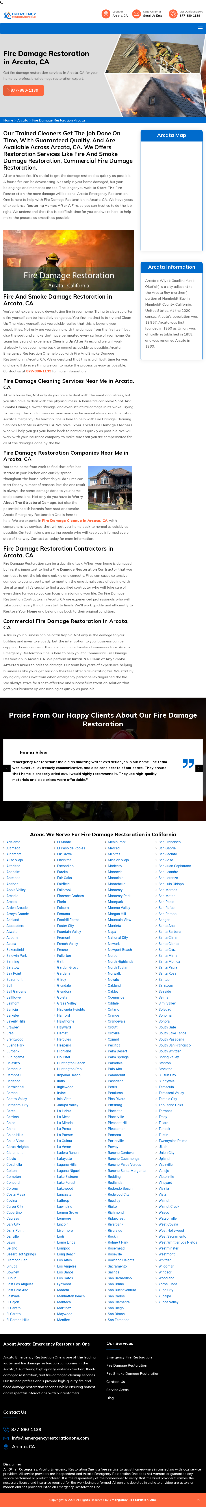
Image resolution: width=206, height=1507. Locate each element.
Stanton (165, 1063)
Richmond (116, 1212)
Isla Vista (64, 1099)
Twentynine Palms (173, 1141)
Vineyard (165, 1183)
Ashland (12, 920)
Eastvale (13, 1296)
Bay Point (13, 973)
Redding (114, 1177)
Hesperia (64, 1045)
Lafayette (64, 1159)
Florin (61, 902)
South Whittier (170, 1051)
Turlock (164, 1129)
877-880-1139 (190, 15)
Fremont (63, 938)
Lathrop (63, 1201)
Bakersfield (15, 950)
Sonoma (165, 1015)
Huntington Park (69, 1069)
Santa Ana (167, 926)
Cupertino (14, 1212)
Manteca (64, 1302)
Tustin (163, 1135)
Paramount (116, 1075)
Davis (10, 1242)
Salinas (113, 1272)
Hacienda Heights (71, 1009)
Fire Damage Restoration (126, 1365)
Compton (13, 1177)
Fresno (62, 950)
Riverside (115, 1230)
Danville (12, 1236)
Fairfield (63, 884)
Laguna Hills (66, 1164)
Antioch (12, 884)
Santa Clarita (169, 944)
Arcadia (12, 896)
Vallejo (164, 1171)
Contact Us (115, 1381)
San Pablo (166, 902)
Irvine (61, 1093)
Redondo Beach (120, 1188)
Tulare (163, 1123)
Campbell (13, 1075)
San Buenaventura (122, 1290)
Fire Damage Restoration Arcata (58, 120)
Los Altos (64, 1260)
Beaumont (14, 979)
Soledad (165, 1009)
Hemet (62, 1033)
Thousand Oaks (171, 1105)
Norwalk (114, 973)
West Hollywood (171, 1230)
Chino (10, 1129)
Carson (12, 1093)
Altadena (13, 866)
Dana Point (15, 1230)
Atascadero (15, 926)
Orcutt (113, 1027)
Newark (114, 944)
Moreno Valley (119, 908)
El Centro (13, 1308)
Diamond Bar (16, 1260)
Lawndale (64, 1206)
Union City (166, 1153)
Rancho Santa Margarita (127, 1171)
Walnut (164, 1201)
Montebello (117, 884)
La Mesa (64, 1117)
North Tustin (117, 967)
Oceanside (116, 997)
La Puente (65, 1135)
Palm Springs (118, 1057)
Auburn (12, 938)
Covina (11, 1201)
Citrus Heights (17, 1147)
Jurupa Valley (67, 1105)
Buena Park (15, 1045)
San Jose (166, 860)
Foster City (65, 926)
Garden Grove (67, 967)
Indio (61, 1081)
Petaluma (115, 1093)
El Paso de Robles (71, 848)
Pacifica (114, 1045)
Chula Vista (15, 1141)
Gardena (63, 973)
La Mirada (65, 1123)
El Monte (64, 842)
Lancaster (65, 1194)
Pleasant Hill (118, 1123)
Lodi (60, 1236)
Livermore (65, 1230)
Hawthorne (65, 1021)
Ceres (10, 1111)
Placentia (115, 1111)
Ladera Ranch (67, 1153)
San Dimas (116, 1314)
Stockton (166, 1069)
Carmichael (15, 1087)
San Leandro (168, 872)
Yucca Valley (168, 1302)
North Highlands (121, 961)
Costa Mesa (15, 1194)
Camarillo (13, 1069)
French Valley (67, 944)
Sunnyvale (166, 1081)
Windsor (165, 1272)
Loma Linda (66, 1242)
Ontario (113, 1009)
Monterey (115, 890)
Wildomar (166, 1266)
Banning (12, 961)
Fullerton (64, 956)
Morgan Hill (117, 914)
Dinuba (11, 1266)
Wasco (164, 1212)
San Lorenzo (168, 878)
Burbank (12, 1051)
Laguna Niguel (68, 1171)
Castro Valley (16, 1099)
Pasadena (116, 1081)
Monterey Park (119, 896)
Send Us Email (153, 15)
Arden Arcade (17, 908)
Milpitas (114, 854)
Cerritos (12, 1117)
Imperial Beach (68, 1075)
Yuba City (166, 1290)
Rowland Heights (121, 1260)
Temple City (168, 1099)
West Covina (168, 1224)
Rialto (112, 1206)
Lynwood (64, 1284)
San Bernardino (120, 1278)
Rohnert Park (118, 1242)
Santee (164, 979)
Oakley (113, 991)
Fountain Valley (69, 932)
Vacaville (166, 1164)
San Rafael (167, 908)
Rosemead (116, 1248)
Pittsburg (115, 1105)
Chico (10, 1123)
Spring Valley (169, 1057)
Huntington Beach (71, 1063)
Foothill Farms (68, 920)
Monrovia (115, 872)
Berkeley (13, 1015)
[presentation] (7, 768)
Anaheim (13, 872)
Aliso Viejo (14, 860)
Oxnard (113, 1039)
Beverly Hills (16, 1021)
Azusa (11, 944)
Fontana (63, 914)
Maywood (64, 1314)
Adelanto (13, 842)
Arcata (22, 120)
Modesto (115, 866)
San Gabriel (167, 848)
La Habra (64, 1111)
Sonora (164, 1021)
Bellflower (14, 997)
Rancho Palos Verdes (124, 1164)
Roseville (115, 1254)
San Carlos (116, 1296)
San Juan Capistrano (175, 866)
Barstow (12, 967)
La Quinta (64, 1141)
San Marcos (168, 890)
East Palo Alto (17, 1290)
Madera (63, 1290)
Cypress (12, 1218)
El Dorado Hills (17, 1320)
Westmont (167, 1254)
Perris (112, 1087)
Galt (60, 961)
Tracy (163, 1117)
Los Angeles (66, 1266)
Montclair (115, 878)
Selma (164, 997)
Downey (12, 1272)
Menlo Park (117, 842)
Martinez (64, 1308)
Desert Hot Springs (21, 1254)
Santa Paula (168, 967)
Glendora (64, 991)
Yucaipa (165, 1296)
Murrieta (114, 926)
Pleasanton (117, 1129)
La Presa (64, 1129)
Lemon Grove (67, 1212)
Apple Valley (16, 890)
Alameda (13, 848)
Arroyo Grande (17, 914)
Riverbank (115, 1224)
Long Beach (66, 1254)
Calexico (13, 1063)
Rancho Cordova (121, 1153)
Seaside (165, 991)
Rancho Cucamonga (124, 1159)
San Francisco (170, 842)
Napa (112, 932)
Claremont (14, 1153)
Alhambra (14, 854)
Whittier (165, 1260)
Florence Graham (70, 896)
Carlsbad (13, 1081)
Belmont (13, 1003)
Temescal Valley (171, 1093)
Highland (64, 1051)
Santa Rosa (167, 973)
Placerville (116, 1117)
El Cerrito (13, 1314)
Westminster (168, 1248)
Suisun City (167, 1075)
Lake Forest (66, 1183)
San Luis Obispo (171, 884)
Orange (113, 1015)
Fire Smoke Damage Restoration (132, 1373)
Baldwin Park (16, 956)
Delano (11, 1248)
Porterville (116, 1141)
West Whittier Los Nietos (178, 1242)
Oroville (114, 1033)
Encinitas (64, 860)
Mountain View (119, 920)
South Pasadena (171, 1039)
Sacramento (117, 1266)
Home (8, 120)
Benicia (12, 1009)
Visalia (164, 1188)
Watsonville (168, 1218)
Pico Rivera (116, 1099)
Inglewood (65, 1087)
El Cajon (12, 1302)
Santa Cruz (167, 950)
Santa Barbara (170, 932)
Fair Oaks (64, 878)
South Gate (167, 1027)
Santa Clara (168, 938)
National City (118, 938)
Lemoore (64, 1218)
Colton (11, 1171)
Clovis (11, 1159)
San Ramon (168, 914)
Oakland (114, 985)
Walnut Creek (169, 1206)
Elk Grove (64, 854)
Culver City (14, 1206)
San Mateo (167, 896)
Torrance (166, 1111)
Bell (9, 985)
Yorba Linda (168, 1284)
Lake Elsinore (67, 1177)
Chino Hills (14, 1135)
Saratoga (166, 985)
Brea (9, 1033)
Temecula (166, 1087)
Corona (12, 1188)
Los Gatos (65, 1278)
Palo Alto (115, 1069)
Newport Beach (120, 950)
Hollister (63, 1057)
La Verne (64, 1147)
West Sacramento (172, 1236)
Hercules (64, 1039)
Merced (114, 848)
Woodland (166, 1278)
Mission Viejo (118, 860)
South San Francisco (175, 1045)
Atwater (12, 932)
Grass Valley (66, 1003)
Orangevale (117, 1021)
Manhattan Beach (71, 1296)
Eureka (62, 872)
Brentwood (14, 1039)
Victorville (166, 1177)
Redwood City (119, 1194)
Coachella (14, 1164)
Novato (113, 979)
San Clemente (119, 1302)
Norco (112, 956)
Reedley (114, 1201)
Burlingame (15, 1057)
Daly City (13, 1224)
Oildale (113, 1003)
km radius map (171, 195)
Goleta (62, 997)
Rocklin (113, 1236)
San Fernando (119, 1320)
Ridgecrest (116, 1218)
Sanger (164, 920)
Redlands (115, 1183)
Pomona (114, 1135)
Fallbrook (64, 890)
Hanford (63, 1015)
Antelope (13, 878)
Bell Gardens (16, 991)
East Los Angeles (19, 1284)
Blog (110, 1398)
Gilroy (61, 979)
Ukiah (163, 1147)
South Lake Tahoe (173, 1033)
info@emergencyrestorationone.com (50, 1438)
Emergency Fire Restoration (129, 1357)
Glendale (64, 985)
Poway (113, 1147)
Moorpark (115, 902)
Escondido (65, 866)
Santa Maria (168, 956)
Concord (13, 1183)
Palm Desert (117, 1051)
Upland (164, 1159)
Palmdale (115, 1063)
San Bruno (116, 1284)
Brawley (12, 1027)
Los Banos (65, 1272)
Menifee (63, 1320)
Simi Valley (167, 1003)
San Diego (116, 1308)
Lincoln (63, 1224)
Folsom (63, 908)
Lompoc (63, 1248)
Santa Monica (169, 961)
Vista (163, 1194)
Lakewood (65, 1188)
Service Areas (117, 1389)
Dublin (11, 1278)
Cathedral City (17, 1105)
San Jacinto (168, 854)
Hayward (64, 1027)
